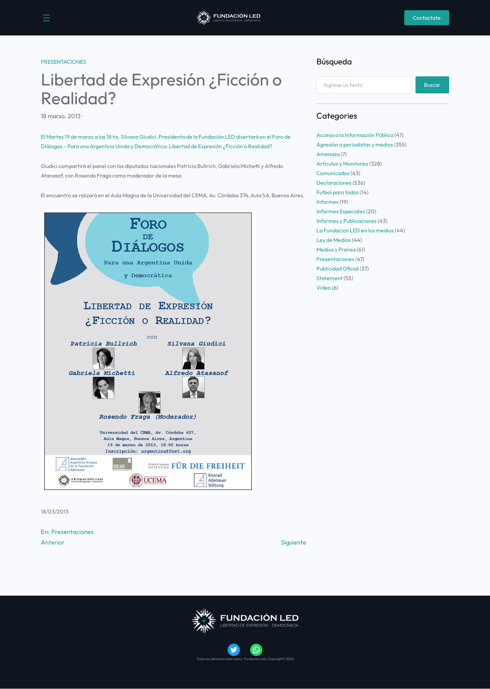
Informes (327, 201)
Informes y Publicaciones (346, 220)
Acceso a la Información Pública (354, 135)
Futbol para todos (337, 192)
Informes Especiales (340, 211)
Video (323, 287)
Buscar (432, 84)
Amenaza (328, 154)
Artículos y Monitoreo (342, 163)
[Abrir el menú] (46, 18)
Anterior (53, 542)
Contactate (427, 17)
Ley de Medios (333, 239)
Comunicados (332, 173)
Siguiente (293, 542)
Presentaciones (63, 61)
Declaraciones (334, 182)
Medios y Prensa (336, 249)
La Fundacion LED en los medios (355, 230)
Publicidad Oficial (337, 268)
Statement (329, 278)
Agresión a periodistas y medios (354, 144)
